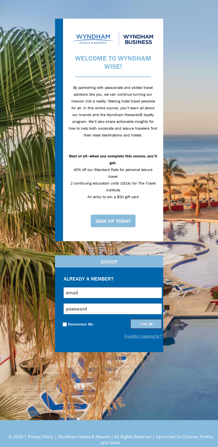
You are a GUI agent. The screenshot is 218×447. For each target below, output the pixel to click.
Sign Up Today (113, 221)
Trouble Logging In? (143, 336)
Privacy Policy (40, 436)
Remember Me (78, 324)
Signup (109, 261)
